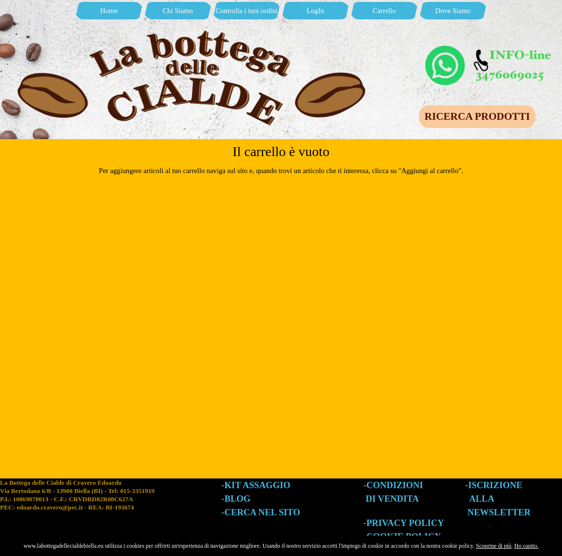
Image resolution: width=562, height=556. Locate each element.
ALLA (481, 498)
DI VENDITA (392, 498)
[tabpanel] (110, 504)
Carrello (384, 11)
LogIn (315, 11)
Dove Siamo (453, 11)
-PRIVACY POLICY (403, 523)
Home (109, 11)
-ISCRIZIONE (493, 485)
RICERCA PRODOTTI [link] (477, 116)
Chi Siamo (178, 11)
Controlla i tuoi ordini (247, 11)
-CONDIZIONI (393, 485)
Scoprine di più (493, 545)
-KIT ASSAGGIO (255, 485)
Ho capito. (527, 545)
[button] (489, 47)
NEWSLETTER (499, 512)
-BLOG (235, 498)
